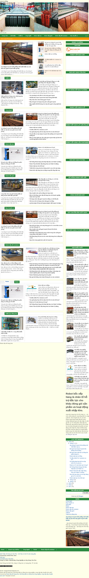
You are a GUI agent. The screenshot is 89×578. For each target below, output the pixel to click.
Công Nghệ (69, 501)
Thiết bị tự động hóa (71, 514)
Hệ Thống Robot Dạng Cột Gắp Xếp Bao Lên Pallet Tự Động (45, 161)
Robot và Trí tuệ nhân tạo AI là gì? (79, 465)
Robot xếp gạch (70, 511)
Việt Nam (2, 557)
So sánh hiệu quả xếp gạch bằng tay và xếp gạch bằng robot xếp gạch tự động (48, 82)
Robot (67, 506)
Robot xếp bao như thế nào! (77, 478)
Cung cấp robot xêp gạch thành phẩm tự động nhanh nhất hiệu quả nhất (81, 280)
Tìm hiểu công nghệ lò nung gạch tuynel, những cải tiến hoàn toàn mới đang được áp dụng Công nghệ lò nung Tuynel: (81, 353)
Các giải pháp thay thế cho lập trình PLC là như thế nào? (45, 131)
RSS (87, 35)
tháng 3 (72, 479)
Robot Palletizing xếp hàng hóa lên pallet (40, 275)
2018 (70, 485)
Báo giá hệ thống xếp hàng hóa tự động (47, 317)
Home (2, 549)
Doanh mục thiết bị (13, 549)
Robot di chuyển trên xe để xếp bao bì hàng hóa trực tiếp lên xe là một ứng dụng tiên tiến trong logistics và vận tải (48, 250)
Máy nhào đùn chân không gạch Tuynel (40, 99)
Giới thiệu (68, 504)
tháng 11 (72, 443)
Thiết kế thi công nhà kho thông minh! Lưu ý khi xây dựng (45, 168)
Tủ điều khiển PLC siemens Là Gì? (39, 129)
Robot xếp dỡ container (72, 509)
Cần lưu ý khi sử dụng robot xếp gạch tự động (42, 201)
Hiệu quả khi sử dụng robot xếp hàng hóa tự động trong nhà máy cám (12, 96)
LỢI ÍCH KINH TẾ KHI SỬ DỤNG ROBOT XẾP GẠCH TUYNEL (45, 203)
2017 (70, 486)
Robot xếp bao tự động (80, 365)
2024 (70, 483)
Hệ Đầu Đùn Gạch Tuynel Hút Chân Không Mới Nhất (43, 97)
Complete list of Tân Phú (6, 558)
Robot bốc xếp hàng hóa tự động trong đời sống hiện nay (45, 170)
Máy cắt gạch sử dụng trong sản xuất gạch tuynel (43, 102)
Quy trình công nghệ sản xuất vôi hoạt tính (41, 240)
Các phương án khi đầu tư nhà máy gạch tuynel (42, 95)
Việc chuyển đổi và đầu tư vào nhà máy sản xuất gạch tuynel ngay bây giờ (81, 266)
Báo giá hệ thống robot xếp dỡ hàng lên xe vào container (45, 277)
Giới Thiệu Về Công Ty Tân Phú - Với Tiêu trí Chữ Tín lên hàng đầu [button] (18, 554)
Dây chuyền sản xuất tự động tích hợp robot (41, 193)
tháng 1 (72, 481)
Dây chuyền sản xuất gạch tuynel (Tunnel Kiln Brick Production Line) (81, 337)
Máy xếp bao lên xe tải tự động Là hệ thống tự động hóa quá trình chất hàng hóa (12, 263)
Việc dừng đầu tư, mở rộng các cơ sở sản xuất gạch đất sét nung (48, 179)
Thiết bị (68, 512)
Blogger (81, 496)
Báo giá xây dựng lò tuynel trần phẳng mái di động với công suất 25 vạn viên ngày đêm (53, 44)
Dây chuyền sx (70, 503)
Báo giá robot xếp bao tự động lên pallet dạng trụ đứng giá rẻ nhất (53, 49)
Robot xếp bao (70, 507)
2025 (70, 441)
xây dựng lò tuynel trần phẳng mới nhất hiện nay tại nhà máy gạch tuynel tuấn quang (77, 518)
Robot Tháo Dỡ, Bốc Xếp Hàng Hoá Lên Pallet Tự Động (44, 164)
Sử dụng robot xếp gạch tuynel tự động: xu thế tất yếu (44, 199)
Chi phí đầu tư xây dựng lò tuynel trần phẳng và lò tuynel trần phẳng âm (81, 325)
